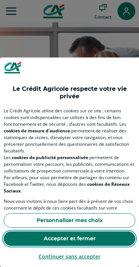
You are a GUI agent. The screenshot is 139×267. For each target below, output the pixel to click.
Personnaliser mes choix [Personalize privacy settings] (70, 220)
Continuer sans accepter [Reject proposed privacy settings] (69, 256)
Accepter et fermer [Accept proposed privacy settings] (70, 238)
